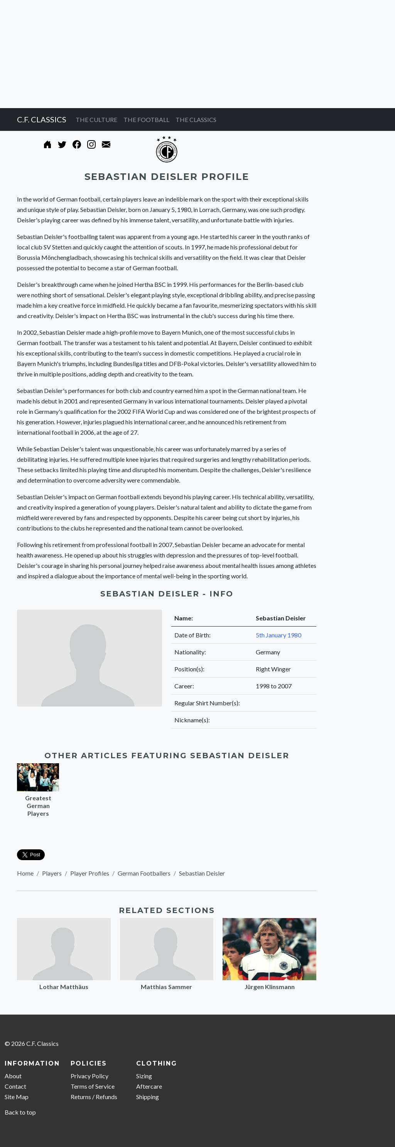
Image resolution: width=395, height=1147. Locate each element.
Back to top (20, 1112)
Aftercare (149, 1086)
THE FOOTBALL (146, 119)
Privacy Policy (89, 1075)
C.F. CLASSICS (41, 119)
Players (52, 873)
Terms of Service (93, 1086)
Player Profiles (89, 873)
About (13, 1075)
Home (25, 873)
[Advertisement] (197, 54)
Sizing (144, 1075)
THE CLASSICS (196, 119)
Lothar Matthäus (63, 986)
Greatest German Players (38, 805)
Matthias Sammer (166, 986)
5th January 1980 (278, 635)
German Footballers (144, 873)
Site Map (17, 1096)
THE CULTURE (96, 119)
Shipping (147, 1096)
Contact (15, 1086)
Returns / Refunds (94, 1096)
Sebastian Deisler (202, 873)
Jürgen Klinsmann (270, 986)
